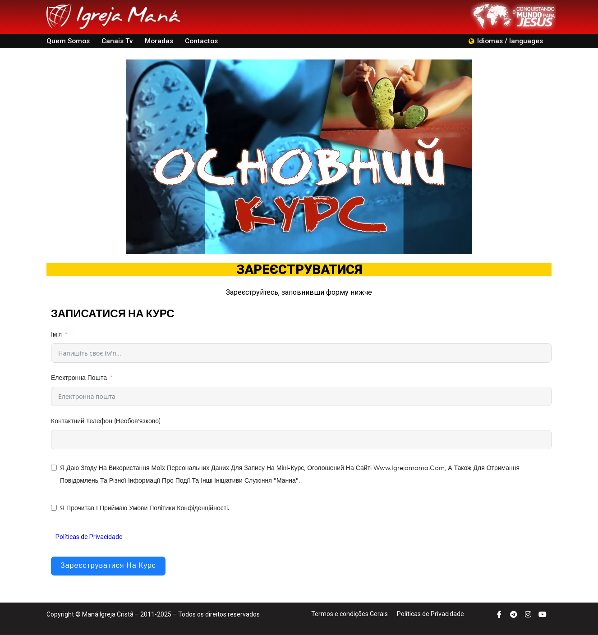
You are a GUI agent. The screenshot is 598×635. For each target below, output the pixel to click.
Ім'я (56, 335)
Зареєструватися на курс (108, 566)
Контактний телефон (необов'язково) (106, 421)
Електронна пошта (79, 378)
